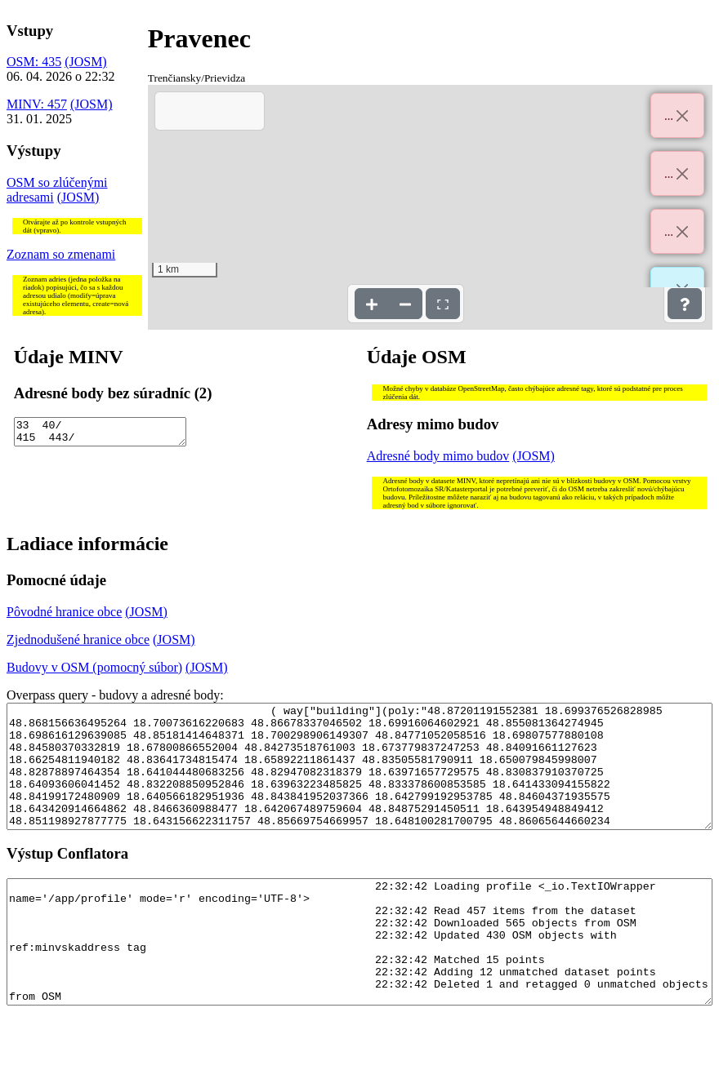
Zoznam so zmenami (61, 254)
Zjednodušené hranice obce (78, 639)
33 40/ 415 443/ (100, 434)
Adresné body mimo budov (438, 456)
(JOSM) (86, 62)
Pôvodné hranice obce (64, 612)
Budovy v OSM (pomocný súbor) (94, 667)
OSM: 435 (34, 62)
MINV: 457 (37, 104)
